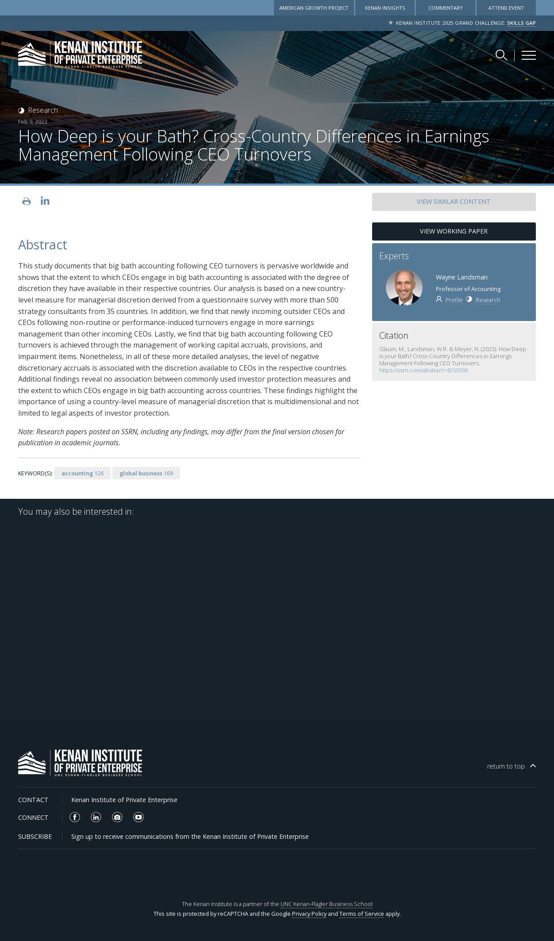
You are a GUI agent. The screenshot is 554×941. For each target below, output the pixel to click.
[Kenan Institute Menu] (529, 55)
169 (146, 473)
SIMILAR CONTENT (454, 201)
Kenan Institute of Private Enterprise (124, 800)
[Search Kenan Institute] (502, 55)
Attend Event (506, 7)
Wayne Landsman (462, 277)
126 (83, 473)
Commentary (445, 7)
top (506, 766)
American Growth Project (314, 7)
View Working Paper (454, 231)
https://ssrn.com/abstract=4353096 (424, 370)
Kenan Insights (385, 7)
